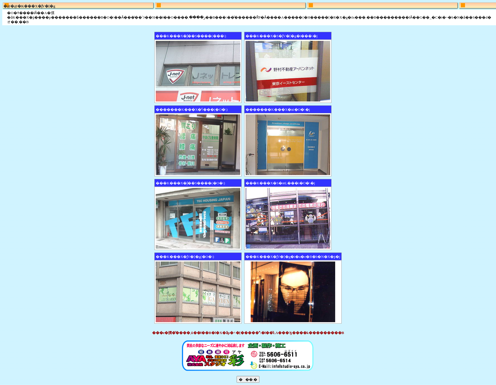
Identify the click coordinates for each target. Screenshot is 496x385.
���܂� (248, 379)
